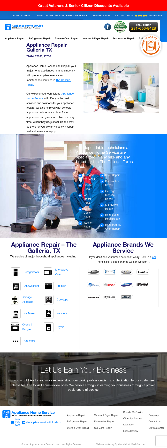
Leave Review (130, 431)
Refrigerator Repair (40, 38)
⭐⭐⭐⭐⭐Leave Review (148, 16)
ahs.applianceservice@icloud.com (44, 422)
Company (26, 16)
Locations (119, 16)
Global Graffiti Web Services (132, 445)
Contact (39, 16)
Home (16, 16)
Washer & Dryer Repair (96, 38)
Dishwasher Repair (125, 38)
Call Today (145, 25)
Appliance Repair (14, 38)
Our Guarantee (55, 16)
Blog (130, 16)
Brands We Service (77, 16)
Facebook (109, 26)
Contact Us (154, 422)
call (154, 257)
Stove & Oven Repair (67, 38)
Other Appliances (100, 16)
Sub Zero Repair (103, 428)
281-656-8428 (145, 27)
